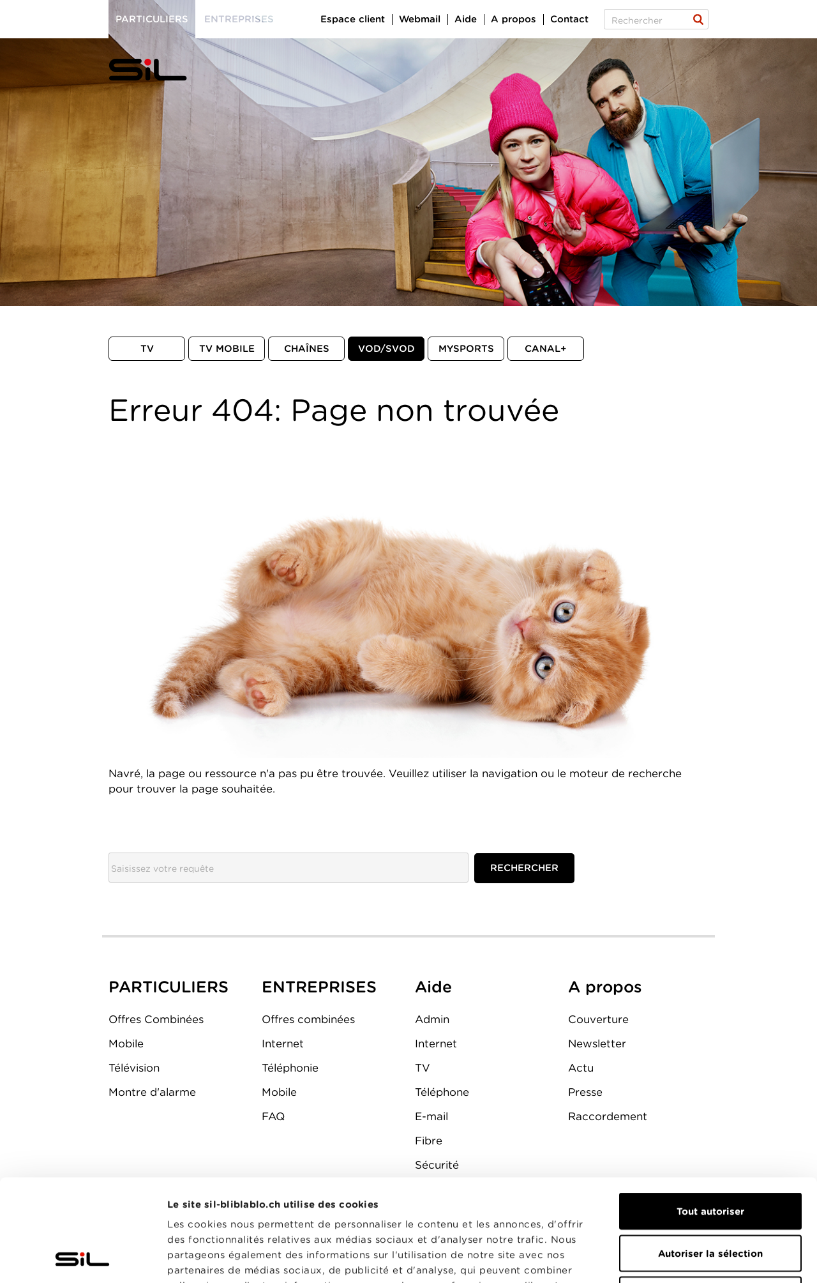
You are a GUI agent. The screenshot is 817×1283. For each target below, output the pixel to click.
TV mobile (227, 348)
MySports (466, 348)
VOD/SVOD (386, 348)
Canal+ (546, 348)
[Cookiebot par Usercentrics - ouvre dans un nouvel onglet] (83, 1258)
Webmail (419, 19)
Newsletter (597, 1043)
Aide (465, 19)
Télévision (134, 1067)
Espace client (352, 19)
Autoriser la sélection (710, 1158)
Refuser (710, 1199)
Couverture (598, 1019)
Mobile (126, 1043)
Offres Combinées (156, 1019)
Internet (283, 1043)
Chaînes (306, 348)
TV (147, 348)
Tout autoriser (710, 1115)
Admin (432, 1019)
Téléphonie (290, 1067)
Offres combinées (308, 1019)
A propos (513, 19)
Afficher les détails (719, 1258)
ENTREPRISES (319, 986)
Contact (569, 19)
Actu (581, 1067)
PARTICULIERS (169, 986)
